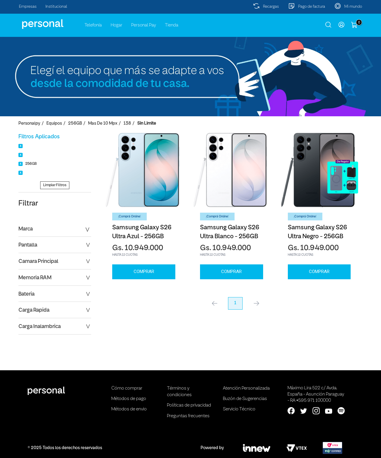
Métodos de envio (129, 409)
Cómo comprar (126, 388)
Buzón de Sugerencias (245, 399)
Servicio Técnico (239, 409)
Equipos (54, 124)
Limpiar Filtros (54, 185)
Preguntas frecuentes (188, 416)
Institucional (56, 7)
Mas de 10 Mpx (102, 124)
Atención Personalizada (246, 388)
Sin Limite (146, 124)
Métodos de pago (128, 399)
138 (127, 124)
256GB (75, 124)
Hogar (116, 25)
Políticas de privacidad (189, 405)
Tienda (171, 25)
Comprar (144, 271)
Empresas (28, 7)
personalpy (29, 124)
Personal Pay (143, 25)
